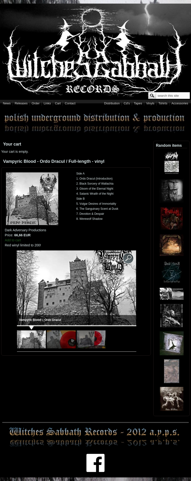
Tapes (138, 103)
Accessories (179, 103)
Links (47, 103)
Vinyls (150, 103)
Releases (21, 103)
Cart (58, 103)
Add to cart (13, 240)
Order (36, 103)
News (7, 103)
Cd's (127, 103)
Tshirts (162, 103)
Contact (70, 103)
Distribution (112, 103)
